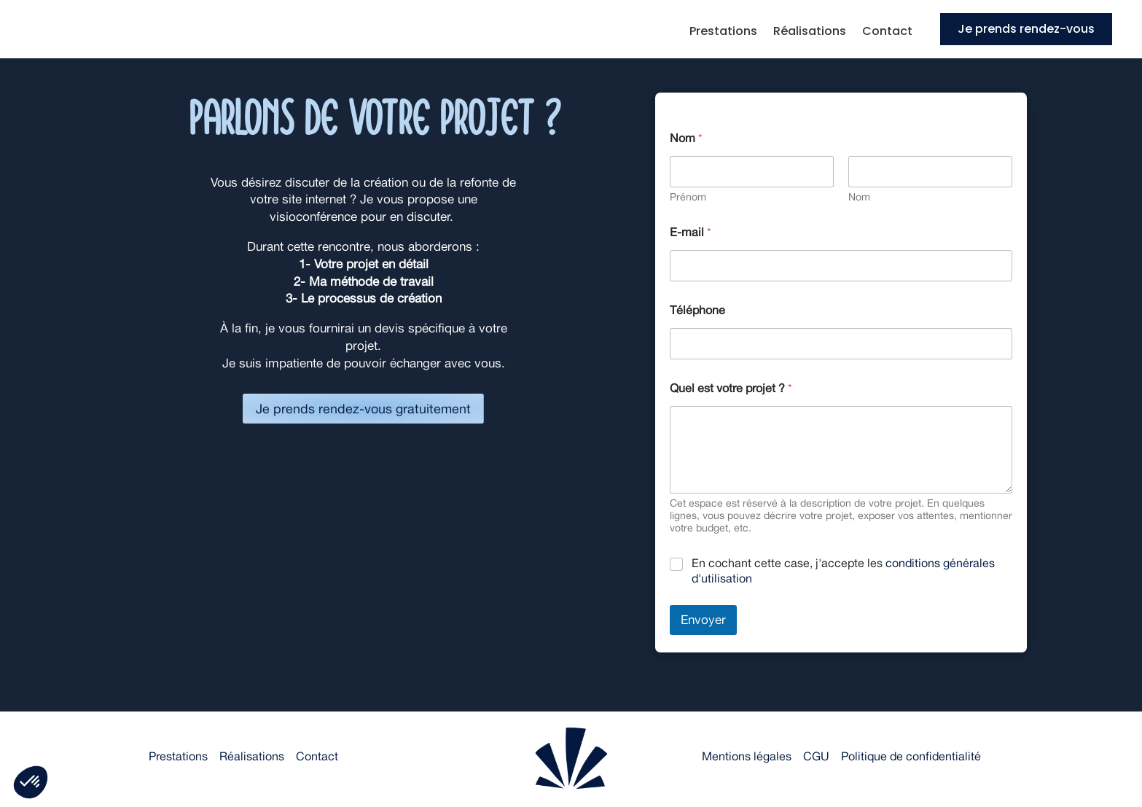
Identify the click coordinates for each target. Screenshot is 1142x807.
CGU (816, 756)
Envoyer (703, 619)
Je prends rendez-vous (1026, 28)
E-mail (690, 232)
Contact (887, 32)
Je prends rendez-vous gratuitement (363, 410)
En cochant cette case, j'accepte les (843, 570)
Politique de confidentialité (911, 756)
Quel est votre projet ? (731, 388)
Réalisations (809, 32)
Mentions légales (746, 756)
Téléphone (697, 310)
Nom (859, 197)
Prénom (688, 197)
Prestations (723, 32)
